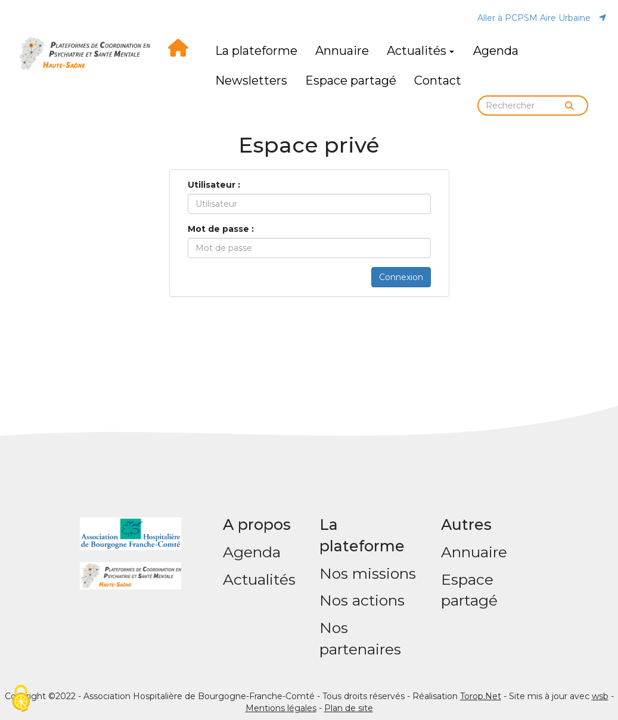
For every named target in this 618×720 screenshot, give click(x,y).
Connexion (401, 277)
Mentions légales (281, 708)
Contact (437, 80)
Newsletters (251, 80)
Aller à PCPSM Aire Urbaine (541, 18)
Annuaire (342, 51)
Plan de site (348, 708)
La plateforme (256, 51)
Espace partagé (350, 80)
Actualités (420, 51)
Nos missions (367, 573)
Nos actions (362, 600)
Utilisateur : (214, 184)
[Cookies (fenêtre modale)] (21, 699)
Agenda (495, 51)
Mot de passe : (221, 229)
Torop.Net (480, 696)
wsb (600, 696)
